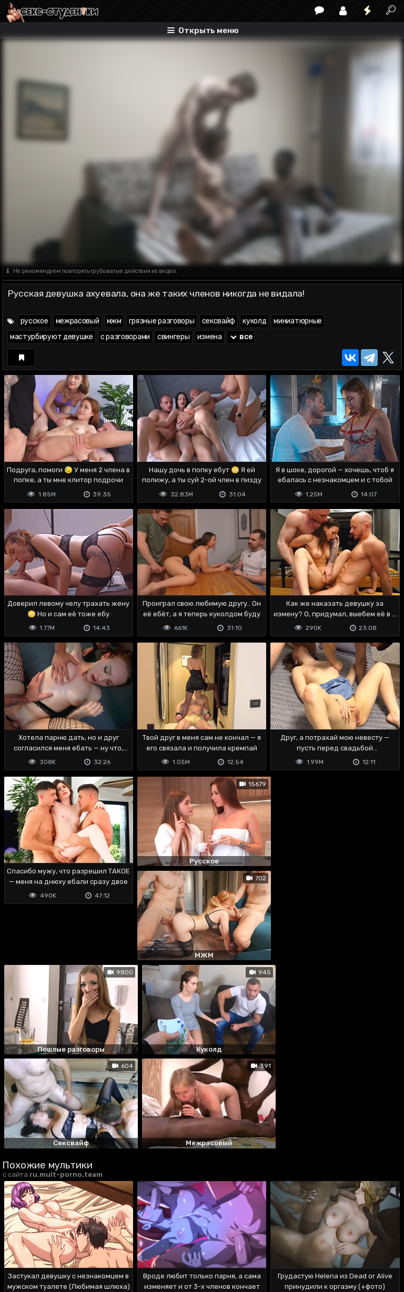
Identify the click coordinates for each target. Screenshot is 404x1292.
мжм (114, 321)
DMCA (19, 1242)
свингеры (173, 336)
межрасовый (77, 321)
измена (209, 336)
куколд (254, 321)
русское (34, 321)
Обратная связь (112, 1242)
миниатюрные (298, 321)
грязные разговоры (162, 321)
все (240, 336)
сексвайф (219, 321)
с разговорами (125, 336)
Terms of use (56, 1242)
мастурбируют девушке (51, 336)
